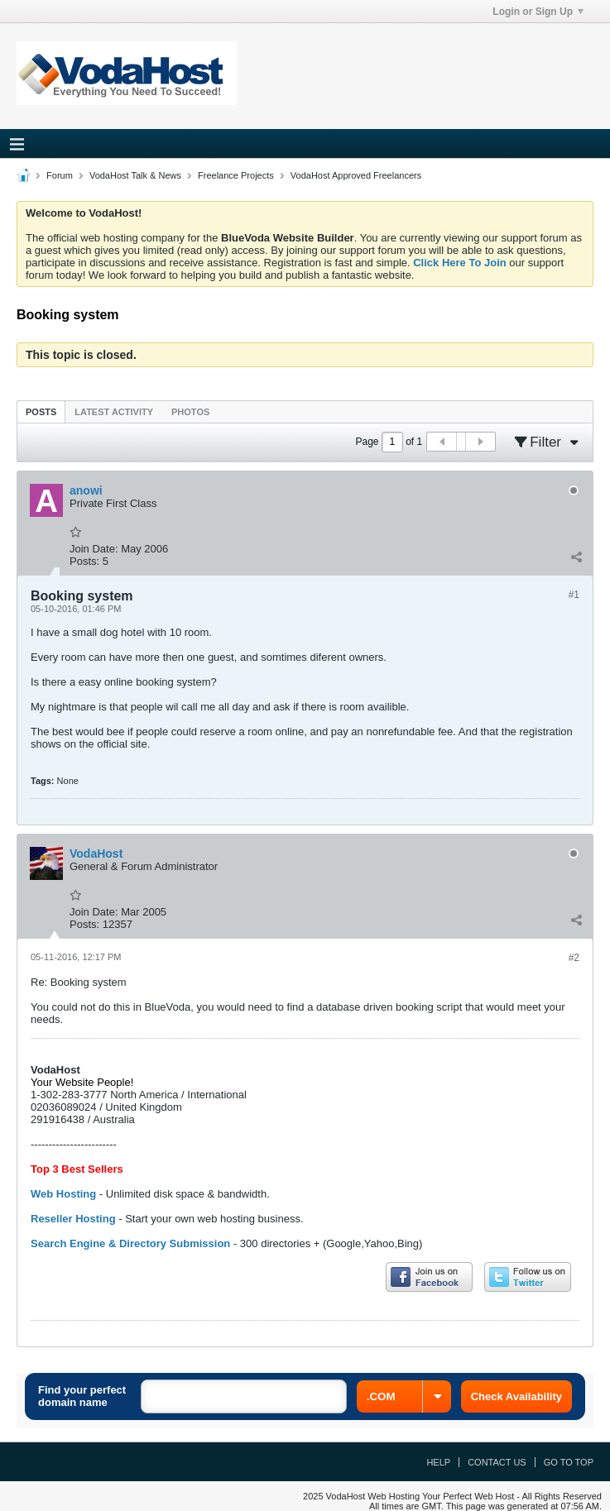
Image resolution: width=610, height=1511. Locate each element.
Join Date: (94, 549)
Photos (190, 412)
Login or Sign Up (538, 11)
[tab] (41, 411)
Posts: (84, 561)
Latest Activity (113, 412)
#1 (574, 594)
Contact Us (497, 1462)
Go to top (568, 1462)
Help (438, 1462)
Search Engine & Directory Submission (130, 1243)
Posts (41, 412)
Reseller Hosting (73, 1218)
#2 (574, 958)
